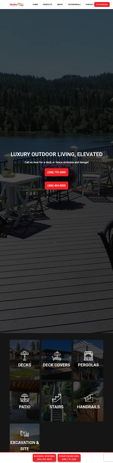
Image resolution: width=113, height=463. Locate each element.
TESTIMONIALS (74, 4)
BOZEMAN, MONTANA (44, 458)
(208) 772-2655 (56, 172)
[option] (56, 171)
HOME (35, 4)
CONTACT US (91, 4)
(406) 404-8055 (56, 185)
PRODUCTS (47, 4)
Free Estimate (102, 4)
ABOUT (60, 4)
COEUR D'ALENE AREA (69, 458)
